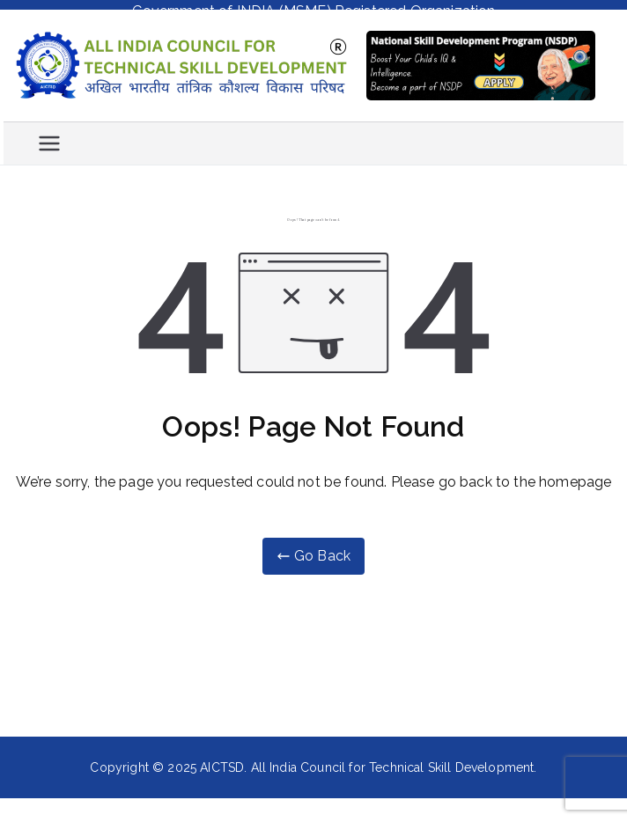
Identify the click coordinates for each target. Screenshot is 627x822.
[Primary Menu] (49, 138)
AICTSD (222, 762)
